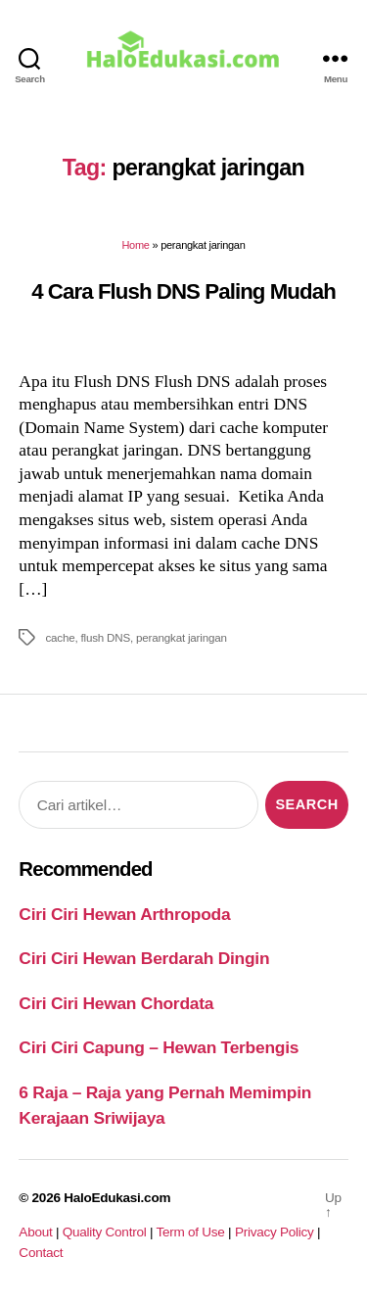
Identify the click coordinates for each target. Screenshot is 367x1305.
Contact (41, 1252)
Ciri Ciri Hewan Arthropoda (124, 914)
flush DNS (106, 637)
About (35, 1232)
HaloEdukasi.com (117, 1197)
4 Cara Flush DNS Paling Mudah (183, 291)
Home (135, 245)
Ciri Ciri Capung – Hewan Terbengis (158, 1047)
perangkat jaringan (181, 637)
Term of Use (190, 1232)
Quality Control (105, 1232)
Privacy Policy (274, 1232)
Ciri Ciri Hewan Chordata (116, 1003)
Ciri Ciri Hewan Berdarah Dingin (144, 958)
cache (59, 637)
